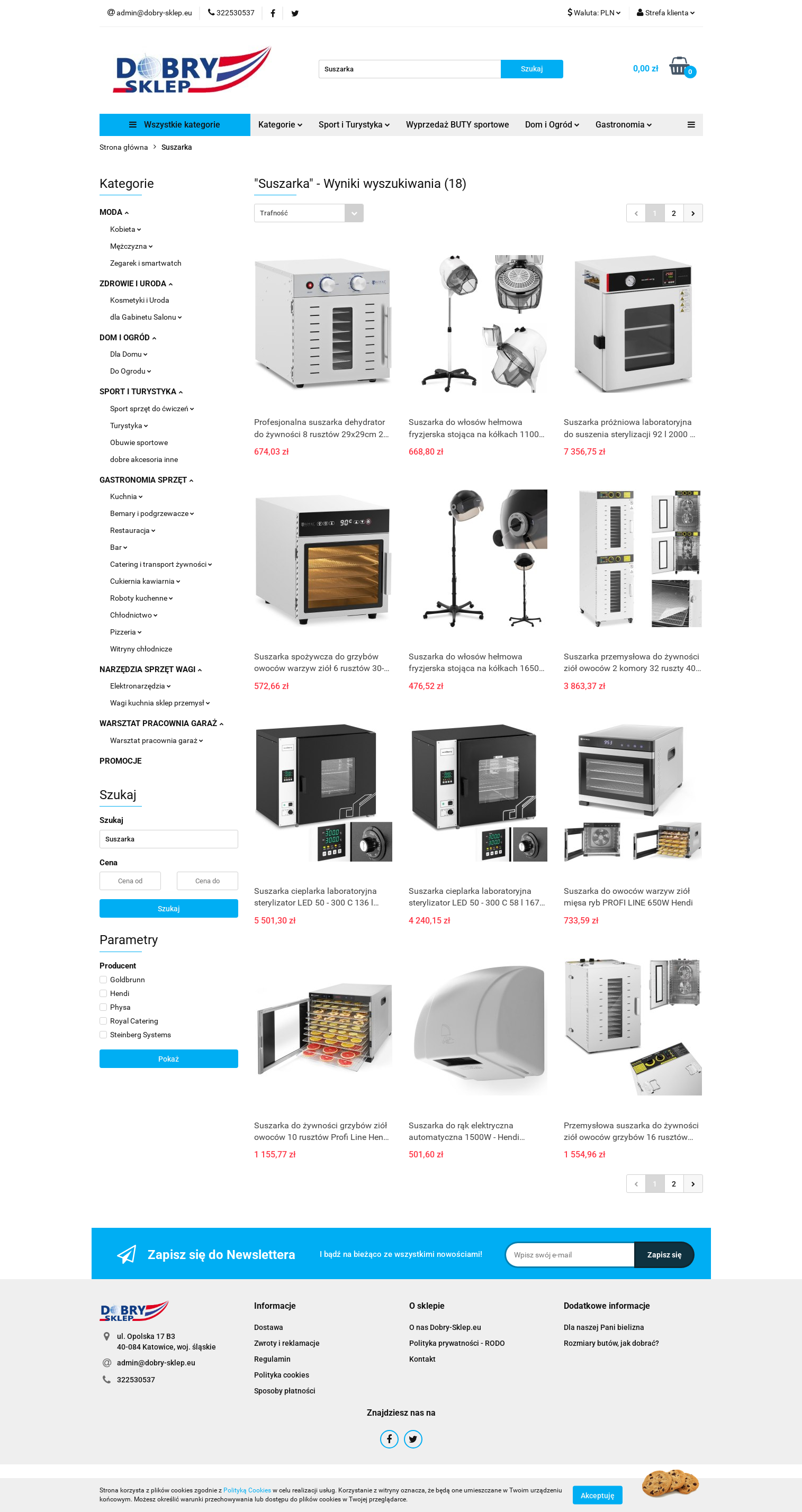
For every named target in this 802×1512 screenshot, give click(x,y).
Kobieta (125, 229)
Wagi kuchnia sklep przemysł (160, 703)
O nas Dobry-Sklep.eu (445, 1327)
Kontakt (422, 1359)
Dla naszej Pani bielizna (604, 1327)
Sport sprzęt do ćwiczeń (152, 408)
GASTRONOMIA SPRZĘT (146, 480)
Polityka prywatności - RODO (457, 1343)
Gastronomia (624, 125)
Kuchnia (126, 496)
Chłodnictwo (134, 615)
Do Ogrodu (130, 371)
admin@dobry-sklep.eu (156, 1363)
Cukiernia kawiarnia (145, 581)
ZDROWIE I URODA (136, 283)
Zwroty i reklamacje (287, 1343)
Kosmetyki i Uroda (139, 300)
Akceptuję (598, 1495)
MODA (114, 212)
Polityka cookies (281, 1375)
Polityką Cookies (247, 1490)
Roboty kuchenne (141, 598)
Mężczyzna (131, 246)
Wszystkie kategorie (174, 125)
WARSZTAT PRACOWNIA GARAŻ (161, 723)
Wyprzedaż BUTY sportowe (457, 125)
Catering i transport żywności (161, 564)
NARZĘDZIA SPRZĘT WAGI (151, 669)
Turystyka (129, 425)
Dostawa (268, 1327)
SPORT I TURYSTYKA (141, 391)
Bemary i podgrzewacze (152, 513)
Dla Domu (129, 354)
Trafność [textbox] (274, 213)
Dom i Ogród (552, 125)
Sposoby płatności (285, 1391)
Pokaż (168, 1059)
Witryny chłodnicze (141, 649)
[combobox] (309, 213)
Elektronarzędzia (140, 686)
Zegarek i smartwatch (146, 263)
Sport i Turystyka (354, 125)
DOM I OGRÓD (128, 337)
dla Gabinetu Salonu (146, 317)
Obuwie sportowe (139, 442)
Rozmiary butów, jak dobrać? (611, 1343)
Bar (119, 547)
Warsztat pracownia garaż (156, 740)
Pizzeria (126, 632)
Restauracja (133, 530)
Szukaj (169, 908)
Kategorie (280, 125)
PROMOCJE (120, 761)
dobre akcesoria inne (144, 459)
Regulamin (272, 1359)
